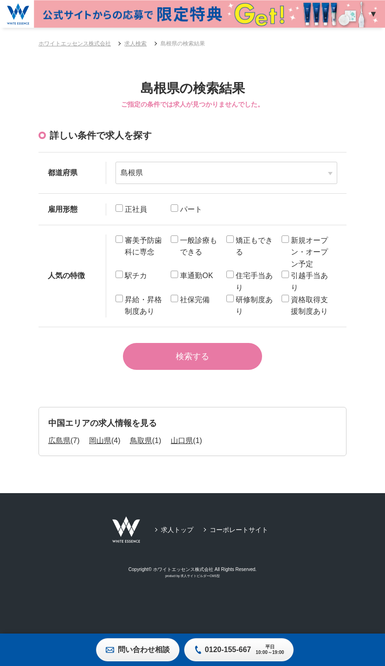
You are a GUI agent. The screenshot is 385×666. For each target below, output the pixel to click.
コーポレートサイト (239, 536)
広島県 (59, 447)
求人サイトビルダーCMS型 (200, 583)
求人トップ (177, 536)
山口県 (182, 447)
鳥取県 (141, 447)
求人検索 (135, 43)
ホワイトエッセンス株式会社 (74, 43)
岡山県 (100, 447)
